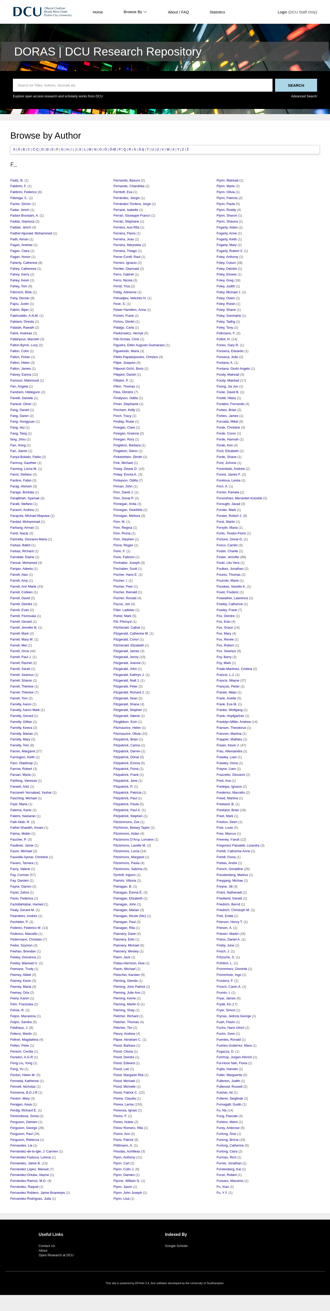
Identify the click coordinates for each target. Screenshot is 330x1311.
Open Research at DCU (56, 1255)
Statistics (217, 12)
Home (98, 12)
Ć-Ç (36, 149)
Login (282, 12)
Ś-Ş (141, 149)
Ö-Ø (113, 149)
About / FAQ (178, 12)
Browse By (135, 12)
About (43, 1250)
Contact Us (47, 1246)
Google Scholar (176, 1246)
